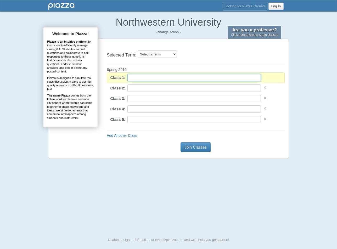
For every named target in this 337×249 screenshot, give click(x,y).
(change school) (168, 32)
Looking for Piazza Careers (245, 6)
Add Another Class (122, 135)
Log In (276, 6)
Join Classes (195, 147)
